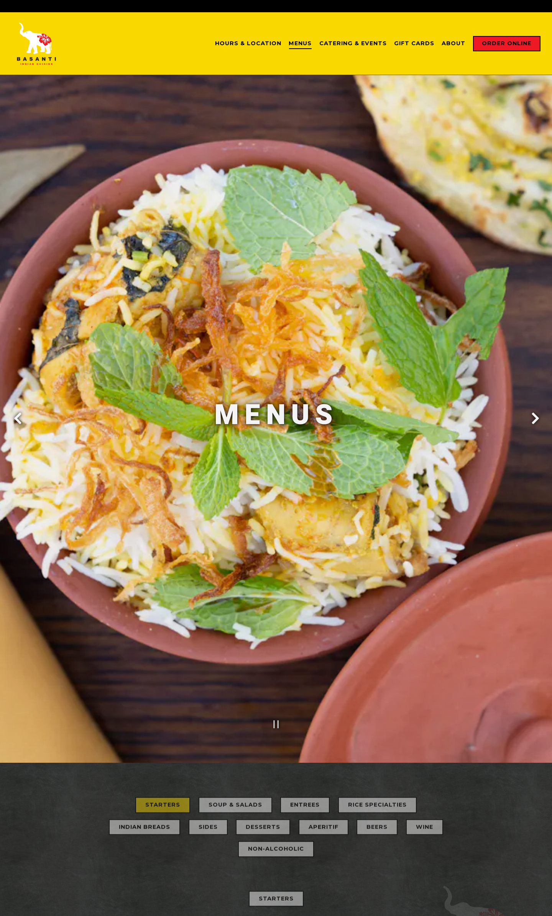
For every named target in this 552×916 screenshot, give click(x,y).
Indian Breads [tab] (144, 769)
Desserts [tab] (263, 769)
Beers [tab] (377, 769)
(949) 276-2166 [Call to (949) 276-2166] (348, 6)
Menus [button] (300, 43)
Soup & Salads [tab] (235, 747)
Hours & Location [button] (248, 43)
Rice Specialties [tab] (377, 747)
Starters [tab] (162, 747)
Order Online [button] (506, 43)
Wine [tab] (424, 769)
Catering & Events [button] (353, 43)
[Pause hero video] (276, 664)
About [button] (453, 43)
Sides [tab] (208, 769)
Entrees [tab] (305, 747)
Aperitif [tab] (323, 769)
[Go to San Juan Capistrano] (253, 6)
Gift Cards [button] (414, 43)
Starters (276, 840)
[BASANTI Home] (40, 43)
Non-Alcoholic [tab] (276, 791)
